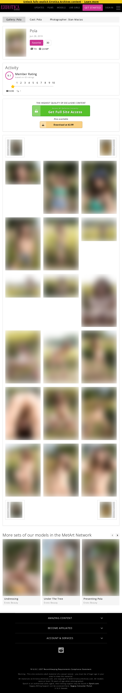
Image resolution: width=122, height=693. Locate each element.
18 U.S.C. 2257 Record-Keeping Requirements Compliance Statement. (61, 669)
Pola (33, 30)
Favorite (36, 42)
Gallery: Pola (14, 19)
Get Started (93, 7)
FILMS (50, 7)
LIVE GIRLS (74, 7)
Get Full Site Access (60, 111)
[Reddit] (61, 650)
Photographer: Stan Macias (66, 19)
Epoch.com (94, 683)
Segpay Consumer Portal (81, 686)
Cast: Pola (36, 19)
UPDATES (39, 7)
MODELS (61, 7)
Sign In (109, 7)
